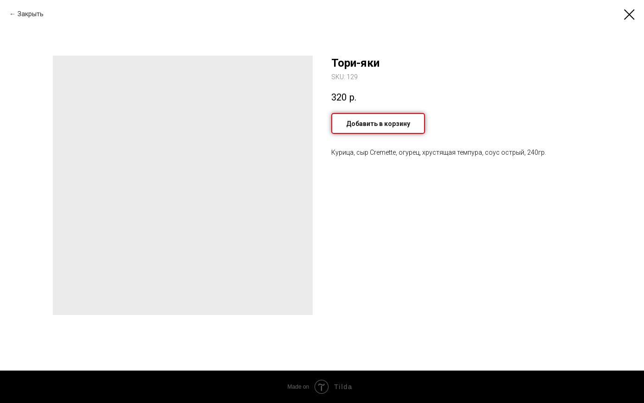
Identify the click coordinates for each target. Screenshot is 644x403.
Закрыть (31, 14)
